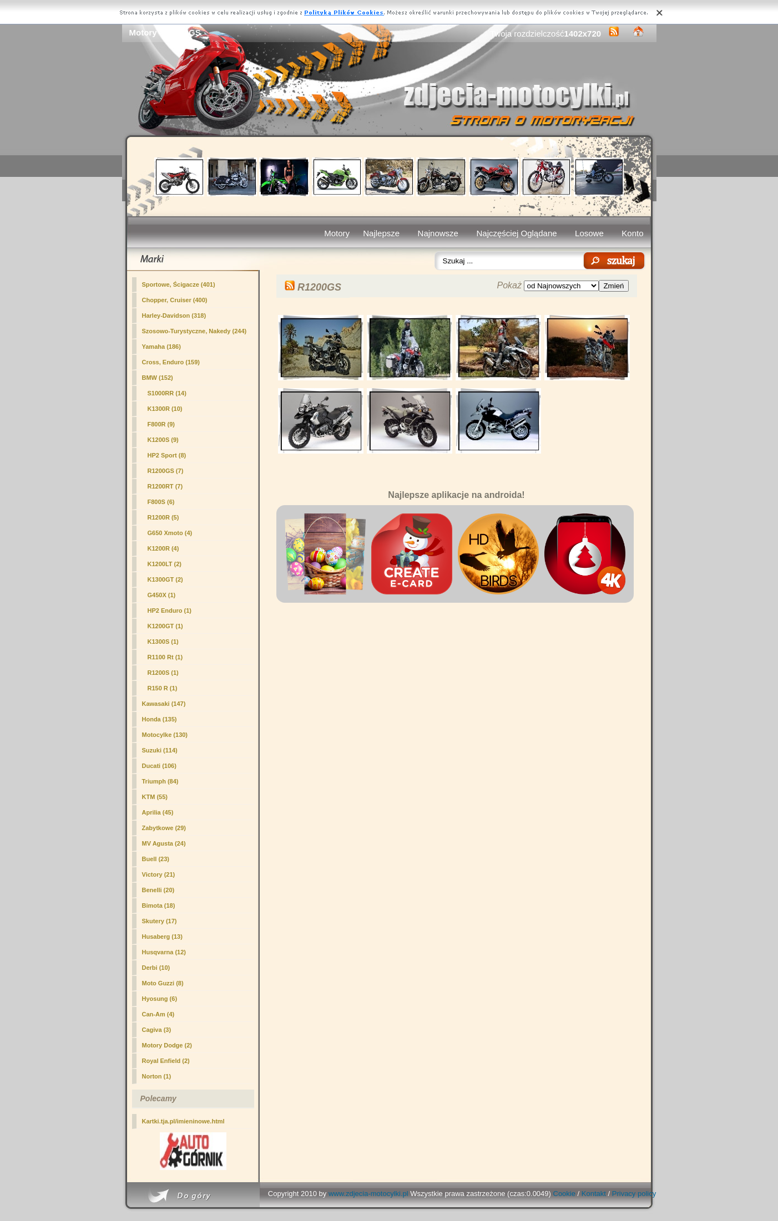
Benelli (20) (158, 890)
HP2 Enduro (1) (169, 610)
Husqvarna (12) (164, 952)
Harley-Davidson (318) (174, 315)
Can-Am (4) (158, 1014)
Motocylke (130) (165, 734)
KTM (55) (155, 796)
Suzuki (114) (160, 750)
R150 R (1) (163, 688)
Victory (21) (158, 874)
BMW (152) (157, 377)
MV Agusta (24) (164, 843)
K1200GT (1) (165, 626)
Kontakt (594, 1193)
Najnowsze (438, 233)
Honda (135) (159, 719)
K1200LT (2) (165, 564)
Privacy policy (634, 1193)
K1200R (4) (163, 548)
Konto (632, 233)
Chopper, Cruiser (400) (175, 300)
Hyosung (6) (160, 998)
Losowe (589, 233)
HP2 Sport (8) (167, 455)
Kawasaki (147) (164, 703)
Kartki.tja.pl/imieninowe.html (183, 1121)
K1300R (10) (165, 408)
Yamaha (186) (161, 346)
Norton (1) (156, 1076)
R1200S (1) (163, 672)
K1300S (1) (163, 641)
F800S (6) (161, 501)
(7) (166, 470)
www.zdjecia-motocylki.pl (368, 1193)
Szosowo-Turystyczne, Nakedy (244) (194, 331)
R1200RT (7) (165, 486)
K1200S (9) (163, 439)
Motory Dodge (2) (167, 1045)
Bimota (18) (158, 905)
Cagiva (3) (156, 1029)
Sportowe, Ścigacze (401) (178, 284)
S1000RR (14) (167, 393)
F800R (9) (161, 424)
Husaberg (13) (162, 936)
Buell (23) (156, 859)
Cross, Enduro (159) (171, 362)
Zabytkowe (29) (164, 828)
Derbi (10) (156, 967)
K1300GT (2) (165, 579)
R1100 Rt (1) (165, 657)
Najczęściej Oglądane (516, 233)
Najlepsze (381, 233)
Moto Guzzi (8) (163, 983)
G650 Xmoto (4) (170, 533)
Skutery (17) (159, 921)
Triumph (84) (160, 781)
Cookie (564, 1193)
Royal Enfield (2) (166, 1060)
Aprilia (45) (158, 812)
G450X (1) (162, 595)
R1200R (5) (163, 517)
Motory (337, 233)
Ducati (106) (159, 765)
